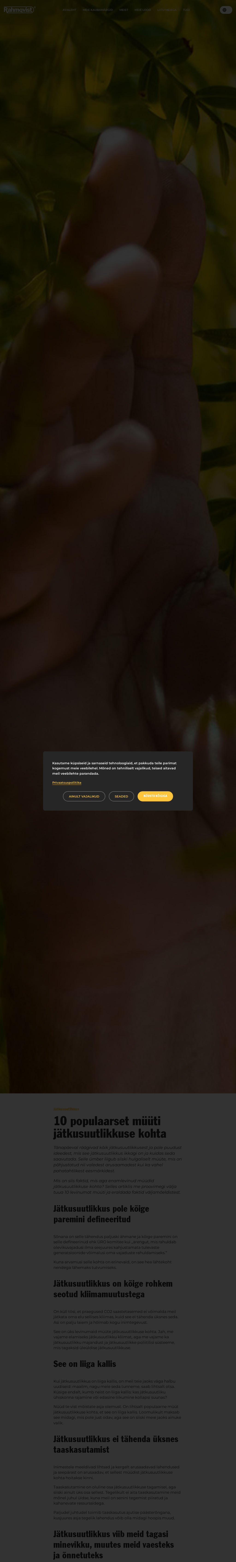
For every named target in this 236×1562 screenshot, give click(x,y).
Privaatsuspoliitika (66, 782)
